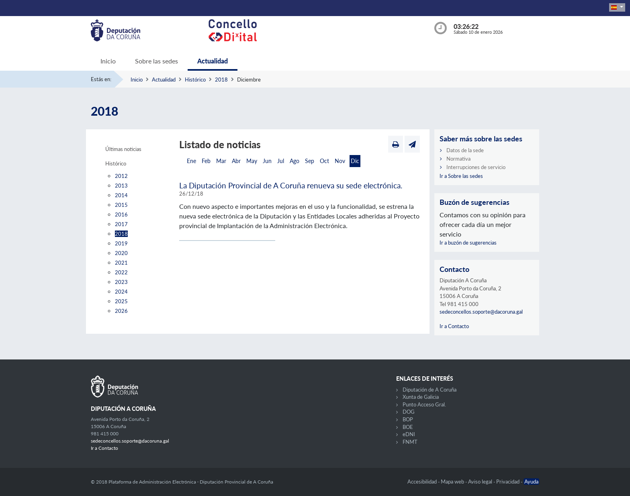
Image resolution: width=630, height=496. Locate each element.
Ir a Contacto (454, 326)
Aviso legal (480, 481)
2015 (121, 205)
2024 (121, 291)
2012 (121, 176)
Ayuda (531, 481)
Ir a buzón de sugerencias (468, 242)
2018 (221, 79)
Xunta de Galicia (421, 397)
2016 (121, 214)
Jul (280, 160)
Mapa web (453, 481)
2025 (121, 301)
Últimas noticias (123, 149)
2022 (121, 272)
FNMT (410, 442)
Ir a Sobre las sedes (461, 176)
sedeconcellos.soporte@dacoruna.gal (481, 311)
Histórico (195, 79)
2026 (121, 311)
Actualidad (212, 61)
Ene (191, 160)
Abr (236, 160)
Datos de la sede (465, 150)
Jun (267, 160)
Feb (206, 160)
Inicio (108, 61)
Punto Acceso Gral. (424, 404)
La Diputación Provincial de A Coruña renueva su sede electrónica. (290, 185)
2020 (121, 253)
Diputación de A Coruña (429, 389)
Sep (309, 160)
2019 (121, 243)
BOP (408, 419)
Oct (324, 160)
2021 (121, 262)
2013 (121, 185)
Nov (340, 160)
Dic (355, 160)
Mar (221, 160)
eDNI (409, 434)
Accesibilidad (422, 481)
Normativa (458, 158)
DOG (409, 411)
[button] (617, 7)
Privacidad (508, 481)
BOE (408, 427)
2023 (121, 282)
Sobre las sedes (156, 61)
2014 (121, 195)
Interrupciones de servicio (475, 167)
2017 (121, 224)
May (251, 160)
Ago (294, 160)
